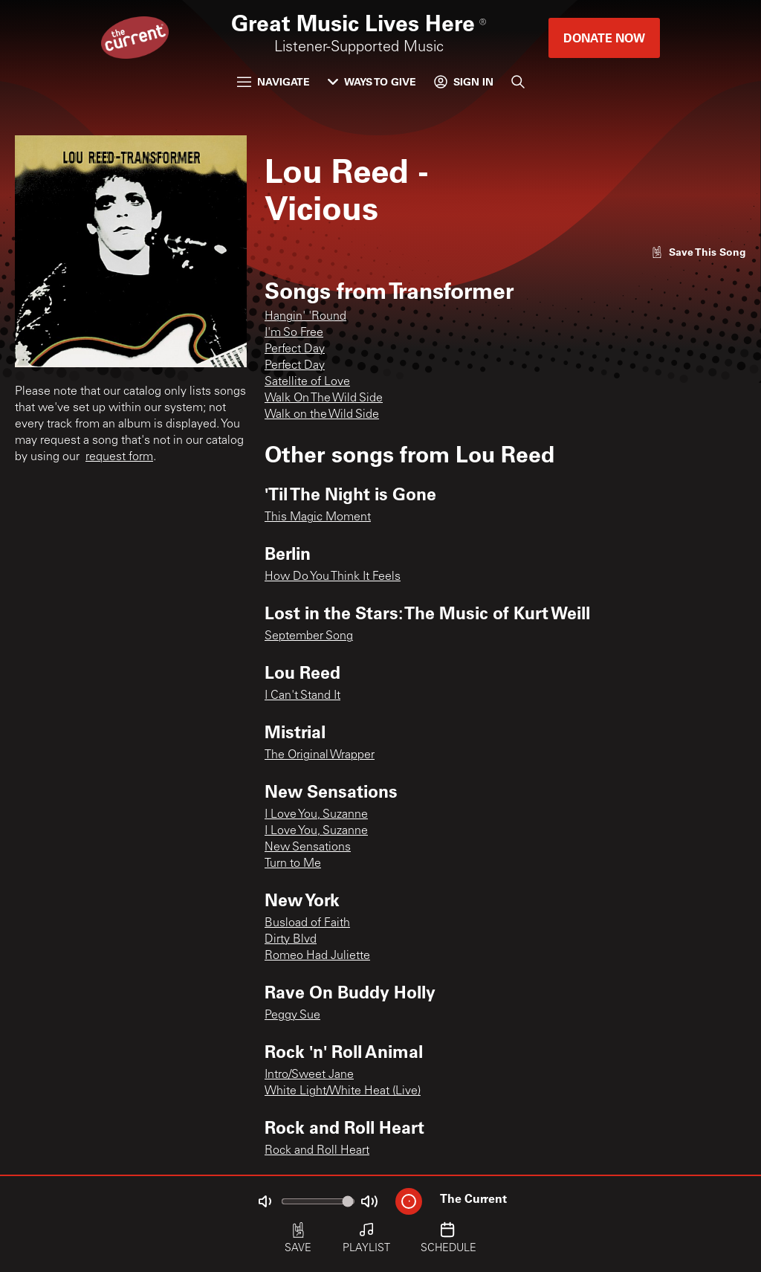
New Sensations (308, 847)
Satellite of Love (307, 382)
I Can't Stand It (302, 696)
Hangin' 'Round (305, 317)
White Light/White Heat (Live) (343, 1091)
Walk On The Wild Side (324, 398)
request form (119, 457)
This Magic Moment (318, 517)
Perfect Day (295, 349)
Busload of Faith (307, 923)
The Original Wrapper (320, 755)
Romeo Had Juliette (317, 956)
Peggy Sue (292, 1015)
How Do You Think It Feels (333, 577)
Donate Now (604, 37)
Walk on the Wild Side (322, 415)
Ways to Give (372, 81)
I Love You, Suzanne (316, 815)
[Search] (518, 81)
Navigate (273, 81)
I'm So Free (294, 333)
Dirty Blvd (291, 940)
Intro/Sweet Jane (309, 1075)
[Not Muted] (264, 1201)
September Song (309, 636)
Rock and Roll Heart (317, 1151)
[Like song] (698, 251)
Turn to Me (293, 864)
